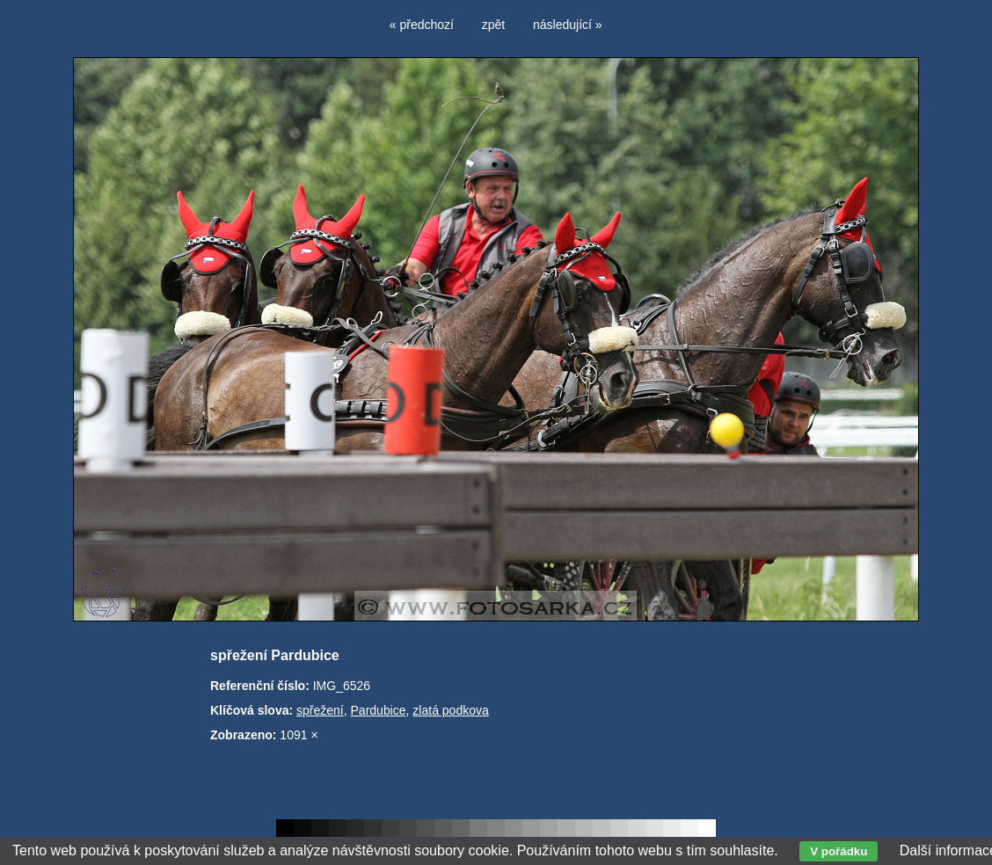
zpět (493, 25)
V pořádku (838, 851)
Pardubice (378, 710)
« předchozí (422, 25)
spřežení (320, 710)
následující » (567, 25)
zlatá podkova (450, 710)
